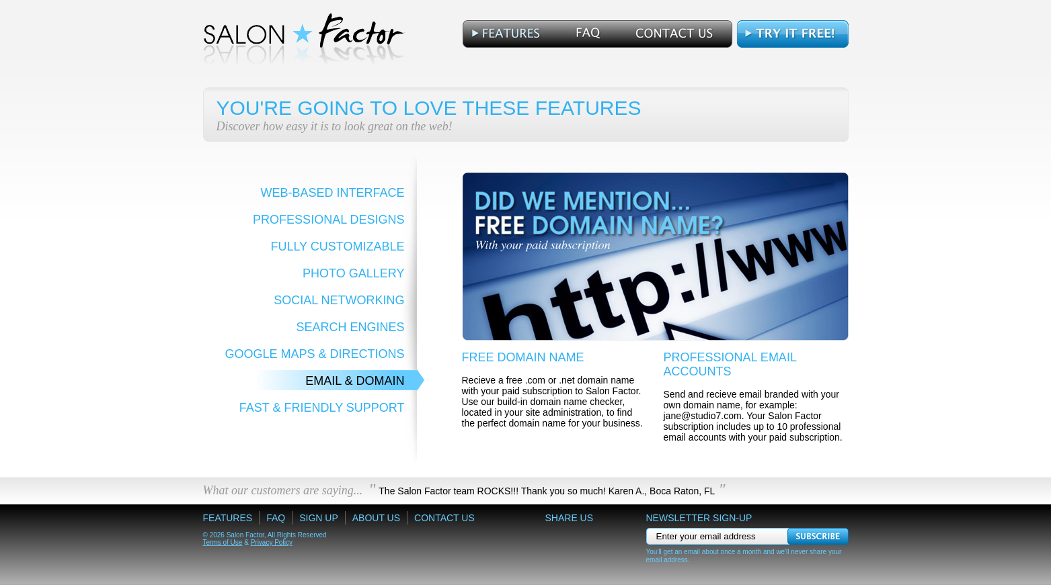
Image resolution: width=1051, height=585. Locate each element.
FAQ (583, 34)
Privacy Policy (272, 542)
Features (508, 34)
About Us (376, 517)
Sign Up (318, 517)
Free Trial (792, 34)
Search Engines (350, 327)
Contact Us (674, 34)
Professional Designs (328, 219)
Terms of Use (223, 542)
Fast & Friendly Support (322, 407)
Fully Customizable (337, 246)
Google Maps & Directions (314, 354)
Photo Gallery (353, 273)
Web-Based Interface (332, 192)
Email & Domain (354, 381)
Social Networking (339, 300)
